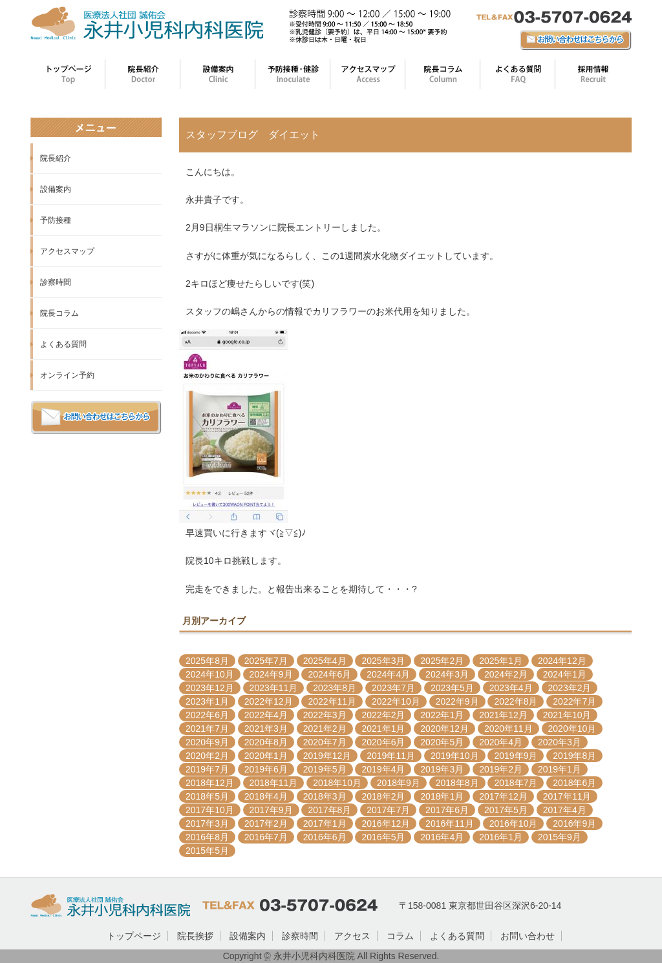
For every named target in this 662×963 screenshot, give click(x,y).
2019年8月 (574, 756)
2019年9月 (515, 756)
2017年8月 (329, 810)
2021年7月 (207, 728)
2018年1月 (442, 796)
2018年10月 (337, 783)
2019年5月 (325, 769)
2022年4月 (266, 715)
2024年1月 (564, 674)
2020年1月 (266, 756)
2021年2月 (325, 728)
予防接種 (55, 220)
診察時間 (55, 282)
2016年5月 (383, 837)
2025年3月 (383, 661)
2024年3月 (447, 674)
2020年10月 (572, 728)
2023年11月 (274, 688)
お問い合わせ (527, 936)
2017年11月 (567, 796)
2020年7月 (325, 742)
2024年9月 (271, 674)
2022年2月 (383, 715)
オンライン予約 (67, 375)
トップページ (134, 936)
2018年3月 (325, 796)
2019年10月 (455, 756)
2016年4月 (442, 837)
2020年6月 (383, 742)
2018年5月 (207, 796)
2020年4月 (500, 742)
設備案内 (55, 189)
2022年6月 (207, 715)
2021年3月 (266, 728)
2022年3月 (325, 715)
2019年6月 (266, 769)
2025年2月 (442, 661)
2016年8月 (207, 837)
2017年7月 (388, 810)
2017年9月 (271, 810)
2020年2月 (207, 756)
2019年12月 (327, 756)
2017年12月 (503, 796)
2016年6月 (325, 837)
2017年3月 (207, 823)
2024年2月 (506, 674)
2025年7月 (266, 661)
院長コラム (59, 313)
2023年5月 (452, 688)
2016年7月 (266, 837)
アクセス (352, 936)
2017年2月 (266, 823)
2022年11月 (332, 701)
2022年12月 (268, 701)
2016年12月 (385, 823)
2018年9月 (398, 783)
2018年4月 (266, 796)
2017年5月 (506, 810)
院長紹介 (55, 158)
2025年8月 (207, 661)
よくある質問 (63, 344)
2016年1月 (500, 837)
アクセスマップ (67, 251)
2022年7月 (574, 701)
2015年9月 (559, 837)
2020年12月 (444, 728)
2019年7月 (207, 769)
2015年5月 (207, 850)
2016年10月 (513, 823)
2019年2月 (500, 769)
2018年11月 (274, 783)
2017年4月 (564, 810)
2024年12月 (562, 661)
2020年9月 (207, 742)
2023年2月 (570, 688)
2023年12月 (210, 688)
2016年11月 (449, 823)
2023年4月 (511, 688)
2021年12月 (503, 715)
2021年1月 (383, 728)
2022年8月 (515, 701)
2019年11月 (391, 756)
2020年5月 (442, 742)
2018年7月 (515, 783)
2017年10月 (210, 810)
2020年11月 (508, 728)
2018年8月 (457, 783)
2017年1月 (325, 823)
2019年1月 (559, 769)
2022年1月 (442, 715)
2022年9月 (457, 701)
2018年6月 (574, 783)
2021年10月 (567, 715)
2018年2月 (383, 796)
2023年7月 (393, 688)
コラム (400, 936)
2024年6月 (329, 674)
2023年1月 (207, 701)
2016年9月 (574, 823)
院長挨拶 (195, 936)
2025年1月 (500, 661)
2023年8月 (334, 688)
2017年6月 (447, 810)
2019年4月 (383, 769)
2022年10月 (396, 701)
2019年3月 (442, 769)
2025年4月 (325, 661)
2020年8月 (266, 742)
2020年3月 (559, 742)
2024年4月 (388, 674)
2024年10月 (210, 674)
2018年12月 (210, 783)
